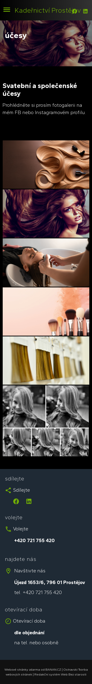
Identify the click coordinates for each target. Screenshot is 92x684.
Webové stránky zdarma (22, 669)
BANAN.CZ (53, 669)
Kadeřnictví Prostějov (48, 10)
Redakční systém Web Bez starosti (60, 674)
